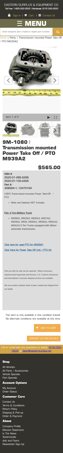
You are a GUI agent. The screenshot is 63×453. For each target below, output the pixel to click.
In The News (9, 433)
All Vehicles (9, 367)
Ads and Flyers (11, 440)
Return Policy (10, 409)
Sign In (16, 15)
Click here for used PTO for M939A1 (24, 245)
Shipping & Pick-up (13, 412)
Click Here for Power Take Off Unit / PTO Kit (27, 250)
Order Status (10, 391)
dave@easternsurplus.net (37, 351)
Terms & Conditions (14, 405)
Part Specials (10, 378)
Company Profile (12, 426)
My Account (9, 388)
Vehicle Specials (11, 374)
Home (3, 38)
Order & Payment (12, 416)
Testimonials (9, 437)
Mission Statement (13, 430)
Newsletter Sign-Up (13, 444)
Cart (31, 15)
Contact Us (49, 15)
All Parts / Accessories (15, 371)
